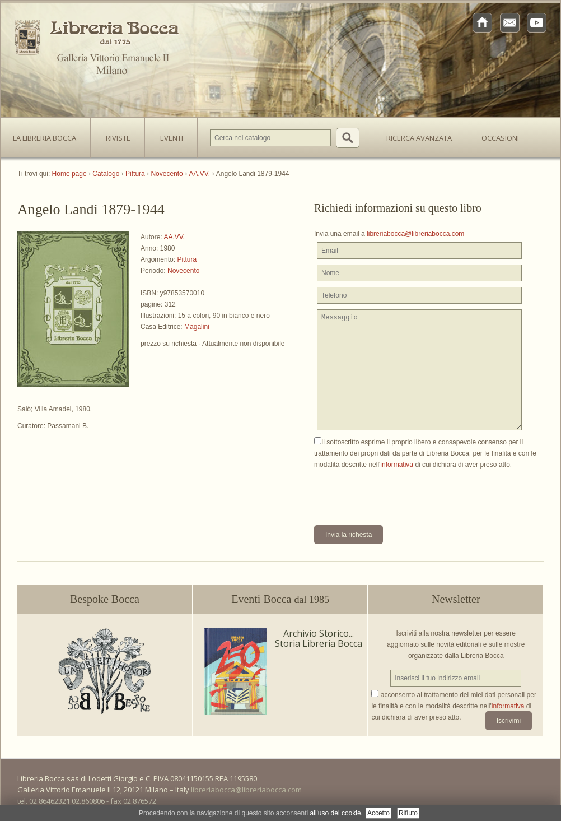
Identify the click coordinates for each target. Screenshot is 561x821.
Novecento (183, 271)
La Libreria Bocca (49, 134)
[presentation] (399, 492)
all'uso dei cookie (335, 813)
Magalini (196, 327)
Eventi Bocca (280, 599)
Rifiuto (408, 813)
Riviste (115, 134)
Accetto (378, 813)
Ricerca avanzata (419, 138)
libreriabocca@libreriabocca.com (415, 234)
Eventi (171, 138)
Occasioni (500, 138)
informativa (396, 465)
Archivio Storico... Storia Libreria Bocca (318, 638)
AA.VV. (174, 237)
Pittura (187, 259)
